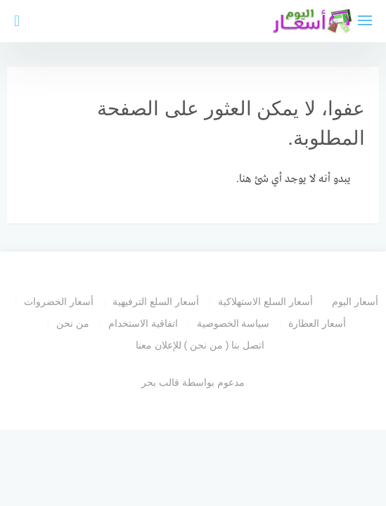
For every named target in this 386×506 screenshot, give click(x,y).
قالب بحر (160, 382)
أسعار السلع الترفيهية (155, 301)
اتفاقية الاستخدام (143, 323)
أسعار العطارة (317, 323)
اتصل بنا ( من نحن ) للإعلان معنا (200, 345)
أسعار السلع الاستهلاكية (265, 301)
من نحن (72, 323)
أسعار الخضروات (59, 301)
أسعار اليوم (355, 301)
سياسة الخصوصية (233, 323)
